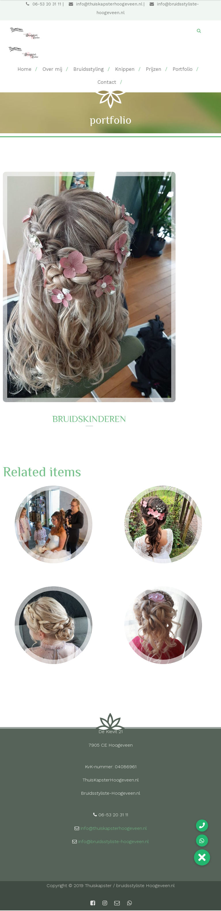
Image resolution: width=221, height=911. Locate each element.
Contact (107, 82)
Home (24, 69)
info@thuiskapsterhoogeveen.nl (105, 4)
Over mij (52, 69)
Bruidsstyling (88, 69)
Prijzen (153, 69)
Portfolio (183, 69)
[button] (202, 857)
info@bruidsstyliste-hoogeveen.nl (113, 842)
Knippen (125, 69)
